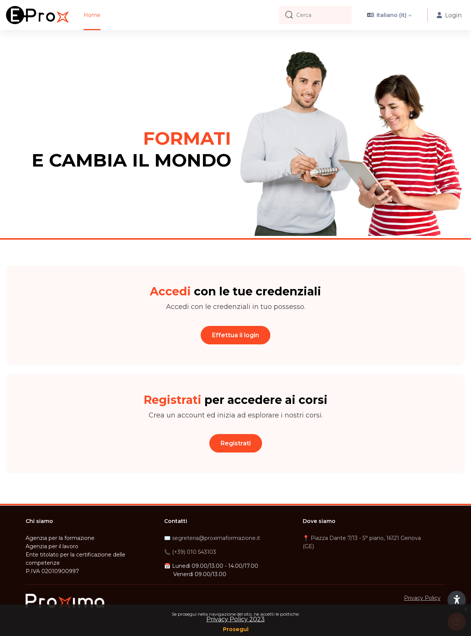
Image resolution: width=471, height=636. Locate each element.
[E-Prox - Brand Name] (37, 15)
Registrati (236, 443)
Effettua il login (235, 335)
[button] (389, 15)
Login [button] (449, 15)
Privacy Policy (422, 598)
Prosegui (235, 629)
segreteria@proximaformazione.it (216, 538)
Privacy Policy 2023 (235, 619)
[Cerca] (321, 15)
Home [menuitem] (92, 15)
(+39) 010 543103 (194, 552)
